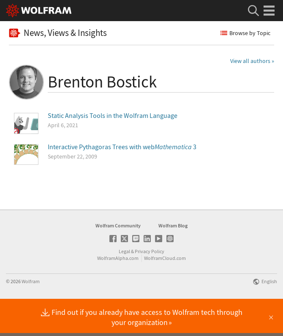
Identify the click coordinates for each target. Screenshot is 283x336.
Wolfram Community (118, 252)
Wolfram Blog (173, 252)
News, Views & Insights (58, 32)
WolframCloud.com (165, 285)
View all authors (250, 61)
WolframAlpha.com (118, 285)
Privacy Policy (149, 278)
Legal (124, 278)
